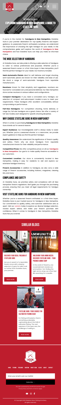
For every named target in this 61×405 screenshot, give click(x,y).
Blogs (40, 368)
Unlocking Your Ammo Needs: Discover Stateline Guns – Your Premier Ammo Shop (44, 258)
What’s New (34, 368)
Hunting (27, 368)
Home (9, 368)
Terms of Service (33, 388)
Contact (50, 368)
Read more (10, 279)
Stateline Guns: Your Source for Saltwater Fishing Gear (30, 312)
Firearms (20, 368)
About (45, 368)
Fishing (14, 368)
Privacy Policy (22, 388)
